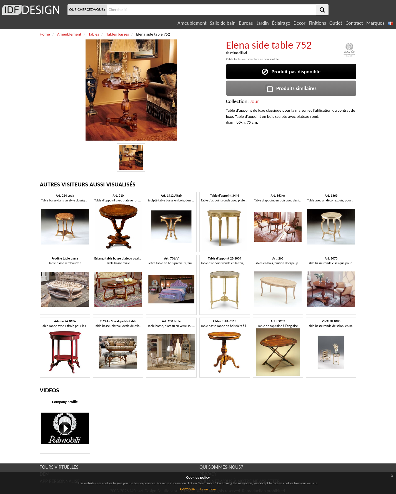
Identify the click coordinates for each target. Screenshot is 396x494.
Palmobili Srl (238, 53)
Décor (299, 23)
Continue (187, 489)
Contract (354, 23)
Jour (254, 101)
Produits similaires (291, 88)
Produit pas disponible (291, 71)
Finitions (317, 23)
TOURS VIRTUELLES (59, 467)
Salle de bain (222, 23)
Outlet (335, 23)
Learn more (208, 489)
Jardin (263, 23)
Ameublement (191, 23)
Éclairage (281, 23)
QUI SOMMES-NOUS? (221, 467)
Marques (375, 23)
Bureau (246, 23)
